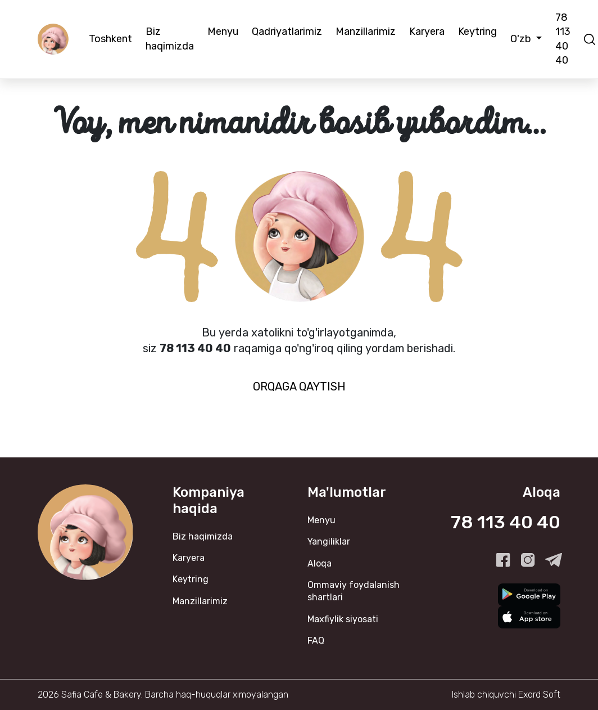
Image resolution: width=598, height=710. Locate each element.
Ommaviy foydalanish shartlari (353, 591)
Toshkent (110, 39)
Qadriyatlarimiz (287, 31)
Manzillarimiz (366, 31)
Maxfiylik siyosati (342, 619)
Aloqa (319, 563)
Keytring (477, 31)
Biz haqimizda (170, 38)
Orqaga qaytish (299, 386)
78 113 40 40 (562, 38)
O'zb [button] (521, 39)
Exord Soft (539, 694)
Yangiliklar (328, 541)
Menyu (222, 31)
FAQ (315, 640)
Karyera (427, 31)
